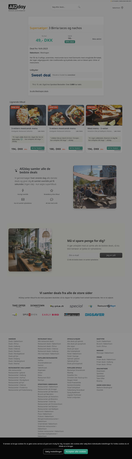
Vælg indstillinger (53, 451)
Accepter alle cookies (76, 451)
